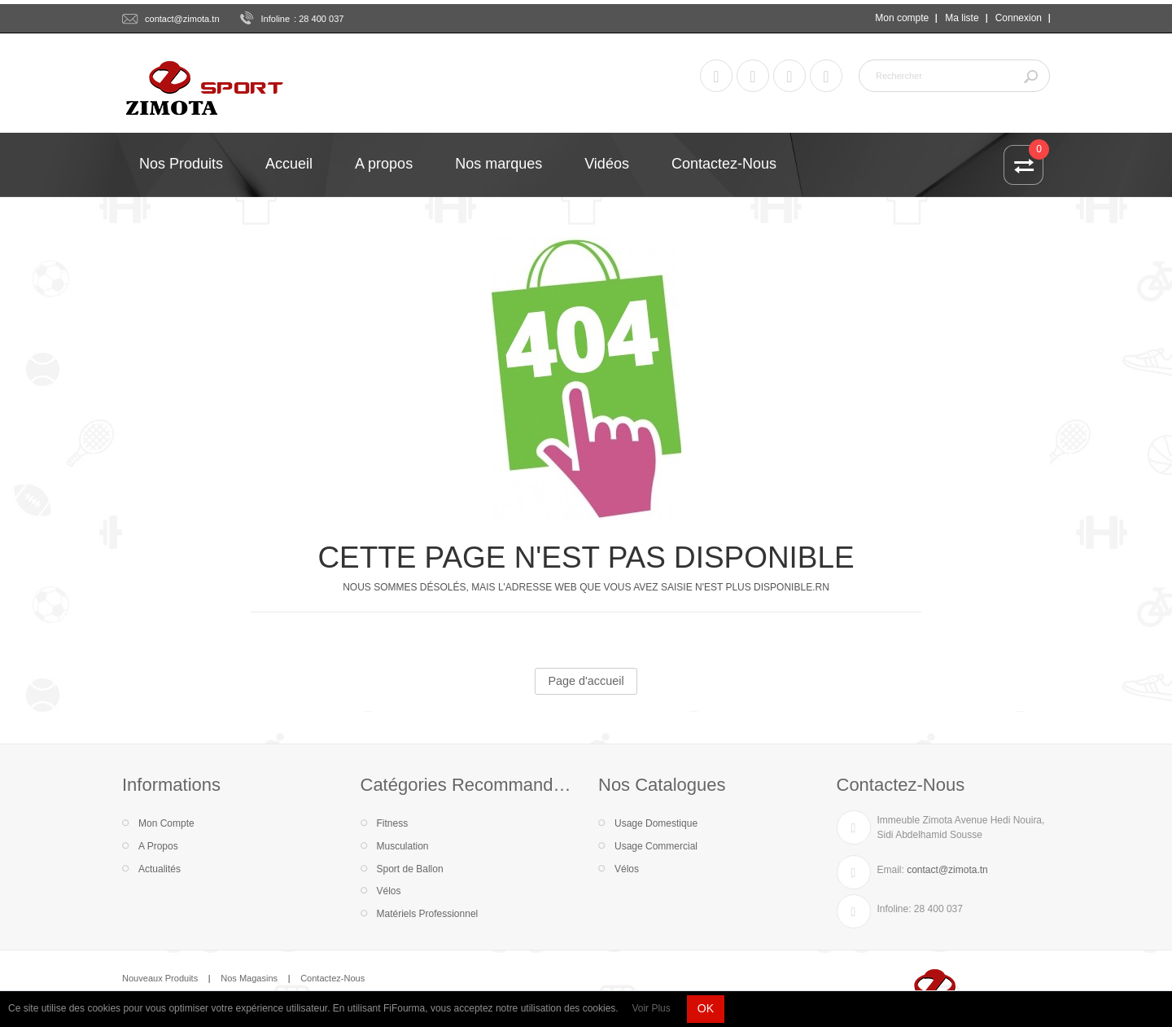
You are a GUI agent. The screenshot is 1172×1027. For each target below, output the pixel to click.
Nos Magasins (249, 978)
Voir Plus (651, 1008)
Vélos (389, 891)
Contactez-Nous (332, 978)
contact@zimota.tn (182, 19)
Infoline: (894, 909)
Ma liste (961, 18)
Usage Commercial (656, 846)
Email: (890, 870)
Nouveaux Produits (160, 978)
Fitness (393, 823)
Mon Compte (166, 823)
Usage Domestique (656, 823)
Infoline (276, 19)
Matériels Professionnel (428, 913)
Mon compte (902, 18)
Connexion (1018, 18)
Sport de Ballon (410, 869)
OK (706, 1008)
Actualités (159, 869)
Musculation (403, 846)
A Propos (158, 846)
